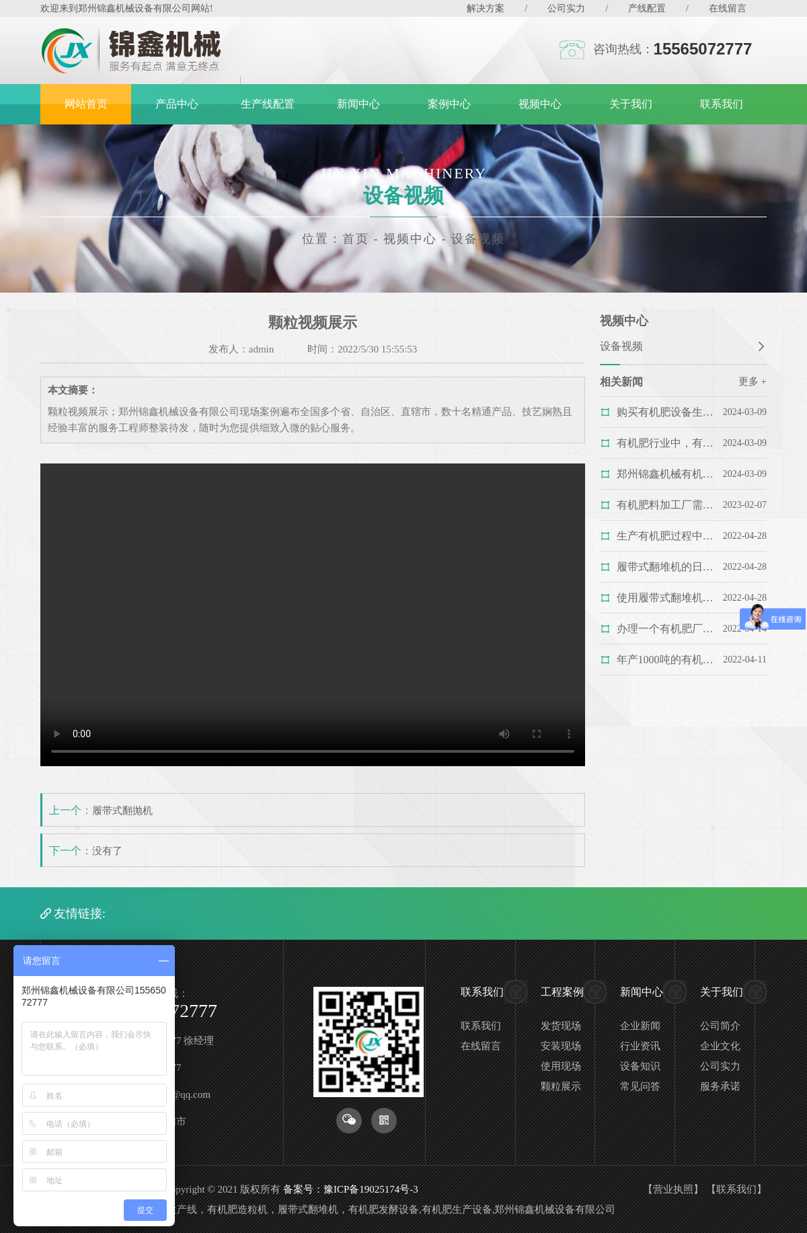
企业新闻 (640, 1025)
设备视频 (478, 239)
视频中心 (540, 104)
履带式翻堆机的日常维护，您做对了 (665, 566)
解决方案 (485, 8)
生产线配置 (268, 104)
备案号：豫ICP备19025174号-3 (350, 1189)
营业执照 (673, 1189)
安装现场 (561, 1046)
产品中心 (176, 104)
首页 (355, 239)
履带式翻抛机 (122, 810)
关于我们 (630, 104)
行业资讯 (640, 1046)
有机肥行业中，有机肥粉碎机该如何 (665, 443)
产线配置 (647, 8)
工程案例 (562, 992)
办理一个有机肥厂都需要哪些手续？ (665, 628)
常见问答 (640, 1086)
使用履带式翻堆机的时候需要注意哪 (665, 597)
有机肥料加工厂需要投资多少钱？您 (665, 505)
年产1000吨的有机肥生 (665, 659)
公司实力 (566, 8)
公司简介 (720, 1025)
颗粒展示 (561, 1086)
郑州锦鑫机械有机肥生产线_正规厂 (665, 474)
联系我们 (721, 104)
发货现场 (561, 1025)
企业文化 (720, 1046)
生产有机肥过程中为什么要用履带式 (665, 535)
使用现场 (561, 1066)
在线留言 (727, 8)
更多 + (752, 381)
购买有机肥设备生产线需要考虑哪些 (665, 412)
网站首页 (86, 104)
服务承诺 (720, 1086)
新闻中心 (358, 104)
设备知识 (640, 1066)
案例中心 (449, 104)
